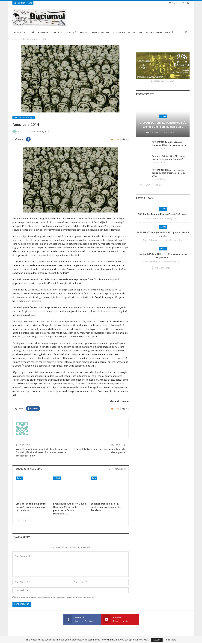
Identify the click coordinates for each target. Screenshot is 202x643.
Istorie (137, 32)
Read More (170, 640)
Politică (71, 32)
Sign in (173, 3)
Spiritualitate (100, 32)
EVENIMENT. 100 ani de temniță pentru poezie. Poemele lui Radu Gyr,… (168, 173)
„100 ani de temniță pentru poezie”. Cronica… (163, 214)
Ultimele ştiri (121, 32)
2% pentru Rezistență (159, 32)
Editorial (44, 32)
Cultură (29, 32)
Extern (57, 32)
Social (84, 32)
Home (17, 32)
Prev (20, 520)
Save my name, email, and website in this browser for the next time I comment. (54, 597)
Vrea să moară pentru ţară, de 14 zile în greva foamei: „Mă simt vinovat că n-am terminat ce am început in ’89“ (41, 452)
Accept (156, 639)
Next (28, 520)
